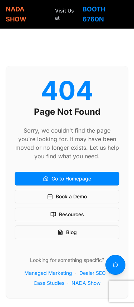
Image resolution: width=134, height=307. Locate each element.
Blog (67, 232)
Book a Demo (67, 196)
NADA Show (85, 283)
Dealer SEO (92, 273)
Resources (67, 214)
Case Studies (49, 283)
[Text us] (115, 265)
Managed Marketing (48, 273)
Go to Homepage (67, 178)
